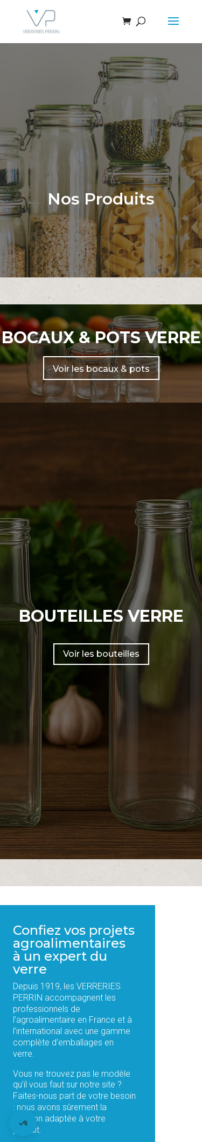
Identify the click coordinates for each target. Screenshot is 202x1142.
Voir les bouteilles (101, 654)
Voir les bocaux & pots (101, 369)
